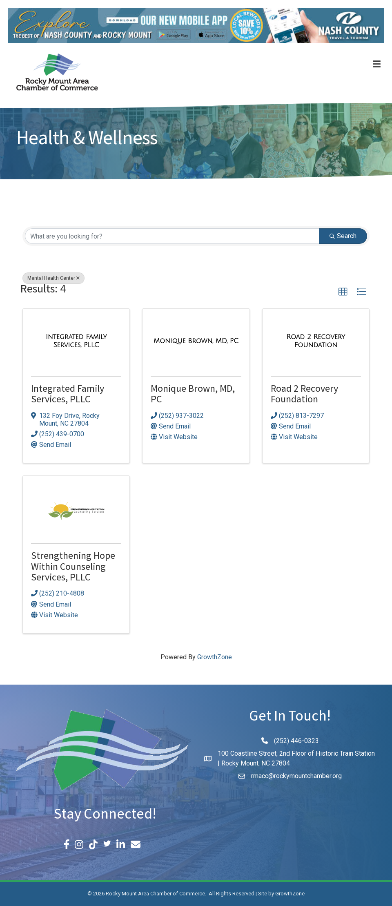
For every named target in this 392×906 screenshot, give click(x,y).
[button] (343, 292)
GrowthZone (214, 657)
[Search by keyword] (172, 236)
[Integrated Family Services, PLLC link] (76, 341)
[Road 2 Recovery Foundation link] (316, 341)
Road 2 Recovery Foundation (304, 395)
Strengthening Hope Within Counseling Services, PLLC (73, 568)
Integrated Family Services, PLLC (67, 395)
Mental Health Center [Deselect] (53, 278)
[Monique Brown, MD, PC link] (196, 341)
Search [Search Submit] (343, 236)
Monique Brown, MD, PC (193, 395)
